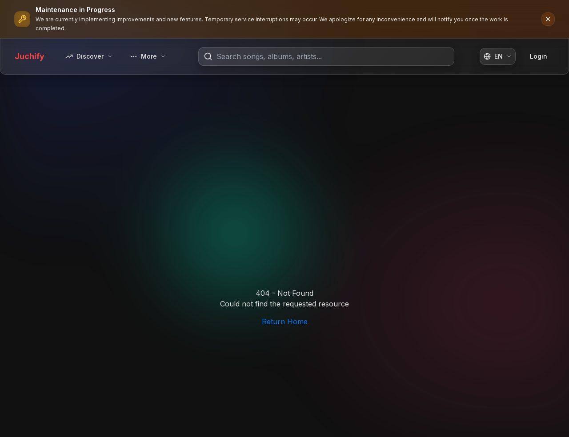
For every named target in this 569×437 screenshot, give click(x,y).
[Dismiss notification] (548, 19)
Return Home (285, 321)
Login (538, 56)
